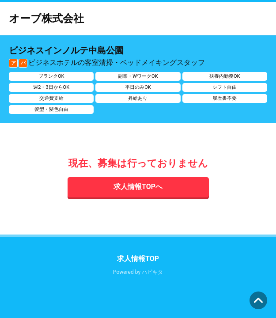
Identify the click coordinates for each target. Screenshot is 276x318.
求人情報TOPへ (138, 186)
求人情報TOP (138, 258)
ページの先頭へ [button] (258, 300)
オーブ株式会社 (46, 18)
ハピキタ (152, 272)
